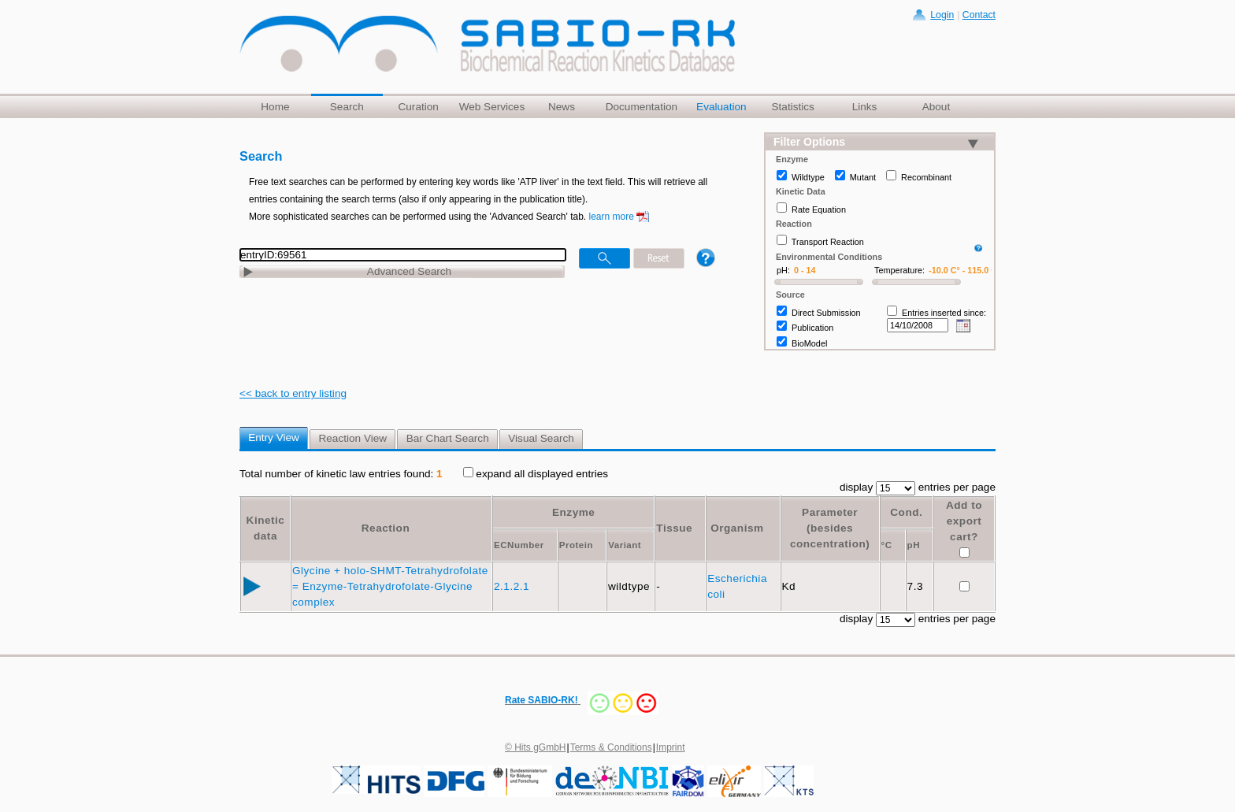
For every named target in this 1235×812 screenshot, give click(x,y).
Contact (979, 14)
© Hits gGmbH (535, 747)
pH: (783, 270)
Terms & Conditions (611, 747)
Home (275, 107)
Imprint (670, 747)
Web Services (492, 107)
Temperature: (899, 270)
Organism (736, 528)
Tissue (674, 528)
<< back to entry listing (293, 393)
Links (864, 107)
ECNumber (519, 545)
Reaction (386, 528)
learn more (611, 216)
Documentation (641, 107)
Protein (576, 545)
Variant (624, 545)
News (561, 107)
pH (913, 545)
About (936, 107)
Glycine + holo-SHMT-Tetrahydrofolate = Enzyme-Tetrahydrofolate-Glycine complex (390, 586)
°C (886, 545)
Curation (418, 107)
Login (942, 14)
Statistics (792, 107)
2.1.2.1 (513, 586)
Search (347, 107)
